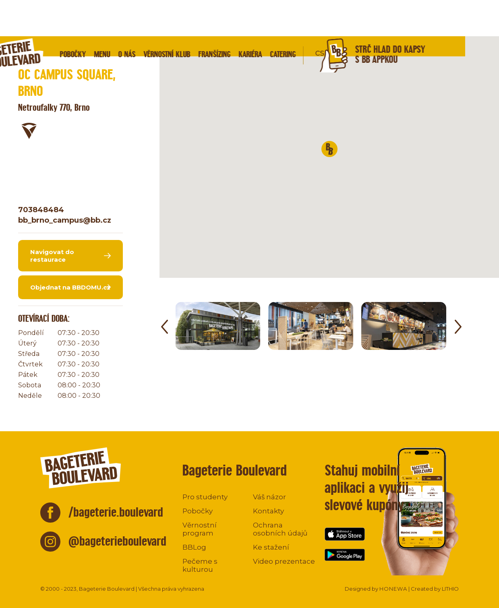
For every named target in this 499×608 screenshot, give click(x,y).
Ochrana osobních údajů (280, 529)
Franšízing (248, 18)
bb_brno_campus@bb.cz (64, 220)
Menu (136, 18)
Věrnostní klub (200, 18)
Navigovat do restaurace (52, 255)
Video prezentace (284, 561)
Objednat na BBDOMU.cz (70, 287)
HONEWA (393, 588)
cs (353, 16)
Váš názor (269, 497)
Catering (316, 18)
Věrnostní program (199, 529)
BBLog (194, 547)
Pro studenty (205, 497)
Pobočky (106, 18)
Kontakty (268, 511)
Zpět (38, 54)
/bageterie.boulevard (115, 512)
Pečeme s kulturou (199, 565)
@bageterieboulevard (117, 541)
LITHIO (450, 588)
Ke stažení (271, 547)
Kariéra (284, 18)
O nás (160, 18)
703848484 (41, 209)
